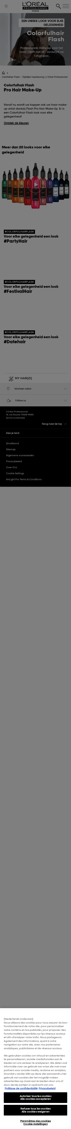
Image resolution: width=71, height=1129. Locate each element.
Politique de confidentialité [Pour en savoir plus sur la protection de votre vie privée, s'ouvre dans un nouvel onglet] (21, 1090)
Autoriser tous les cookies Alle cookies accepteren (35, 1099)
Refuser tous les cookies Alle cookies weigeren (35, 1112)
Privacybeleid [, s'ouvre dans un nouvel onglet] (47, 1090)
